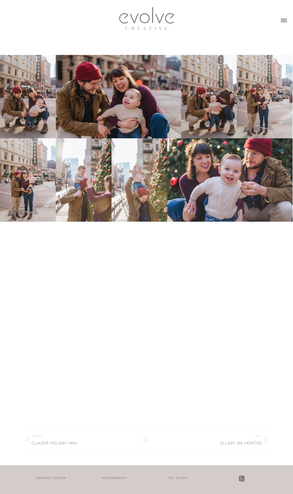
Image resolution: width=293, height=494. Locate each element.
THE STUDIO (178, 478)
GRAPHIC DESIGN (51, 478)
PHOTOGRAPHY (114, 478)
